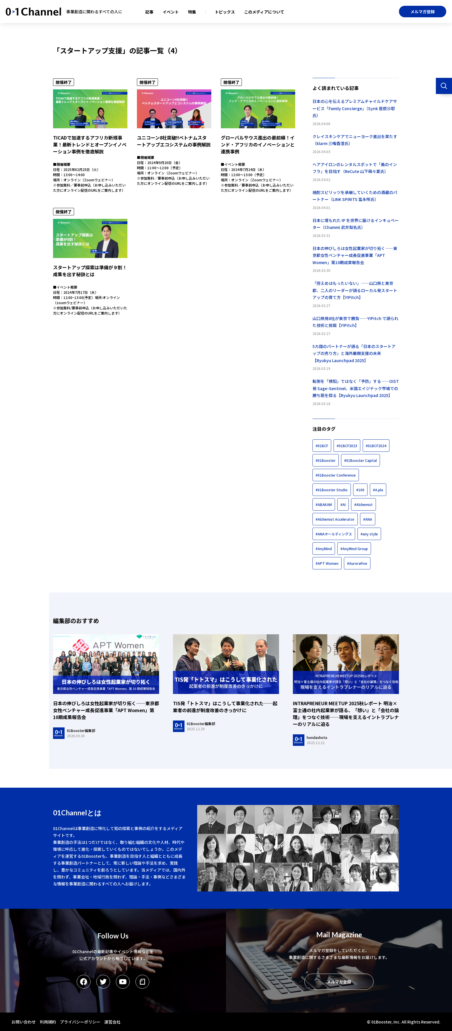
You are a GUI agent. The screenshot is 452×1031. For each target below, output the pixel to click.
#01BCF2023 (347, 445)
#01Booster (326, 460)
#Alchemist (363, 504)
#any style (369, 533)
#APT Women (327, 563)
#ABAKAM (324, 504)
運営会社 (112, 1022)
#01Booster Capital (360, 460)
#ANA (367, 519)
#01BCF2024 (376, 445)
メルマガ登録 (422, 11)
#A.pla (378, 489)
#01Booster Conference (336, 475)
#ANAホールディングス (334, 533)
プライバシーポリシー (80, 1022)
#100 (360, 489)
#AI (343, 504)
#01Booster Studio (332, 489)
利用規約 (48, 1022)
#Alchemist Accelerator (335, 519)
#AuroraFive (357, 563)
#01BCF (322, 445)
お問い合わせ (24, 1022)
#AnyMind (324, 548)
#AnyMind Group (354, 548)
